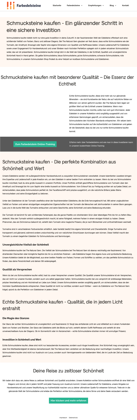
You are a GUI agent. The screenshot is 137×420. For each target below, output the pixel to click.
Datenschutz (73, 412)
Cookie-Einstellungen (68, 417)
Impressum (63, 412)
